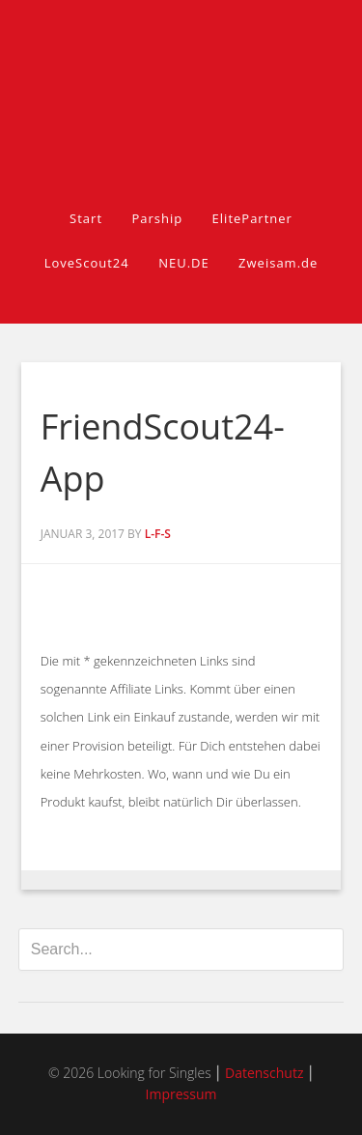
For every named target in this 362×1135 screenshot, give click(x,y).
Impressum (181, 1094)
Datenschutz (264, 1073)
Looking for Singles (181, 79)
